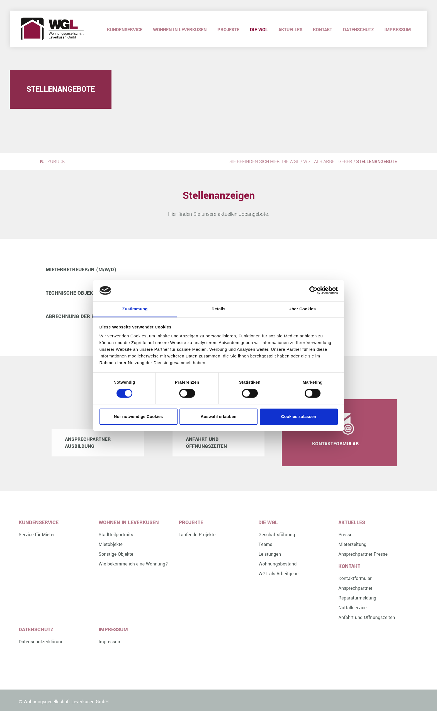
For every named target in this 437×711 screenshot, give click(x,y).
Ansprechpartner (355, 588)
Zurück (56, 161)
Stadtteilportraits (116, 534)
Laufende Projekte (197, 534)
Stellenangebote (60, 89)
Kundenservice (124, 29)
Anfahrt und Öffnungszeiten (206, 443)
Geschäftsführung (276, 534)
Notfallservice (352, 607)
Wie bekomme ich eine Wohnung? (133, 564)
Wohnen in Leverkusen (180, 29)
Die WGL (259, 29)
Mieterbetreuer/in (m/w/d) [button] (81, 269)
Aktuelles (290, 29)
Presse (345, 534)
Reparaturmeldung (357, 598)
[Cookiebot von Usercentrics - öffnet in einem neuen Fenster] (313, 290)
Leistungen (269, 554)
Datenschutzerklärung (41, 642)
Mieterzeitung (352, 544)
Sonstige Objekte (116, 554)
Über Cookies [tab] (302, 308)
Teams (265, 544)
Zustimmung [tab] (135, 308)
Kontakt (322, 29)
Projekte (228, 29)
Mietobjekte (111, 544)
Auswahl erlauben (218, 416)
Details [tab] (218, 308)
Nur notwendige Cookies (138, 416)
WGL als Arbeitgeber (327, 161)
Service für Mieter (37, 534)
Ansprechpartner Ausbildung (88, 443)
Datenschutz (358, 29)
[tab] (218, 270)
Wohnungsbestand (277, 564)
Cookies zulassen (298, 416)
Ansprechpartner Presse (363, 554)
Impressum (397, 29)
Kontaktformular (339, 443)
